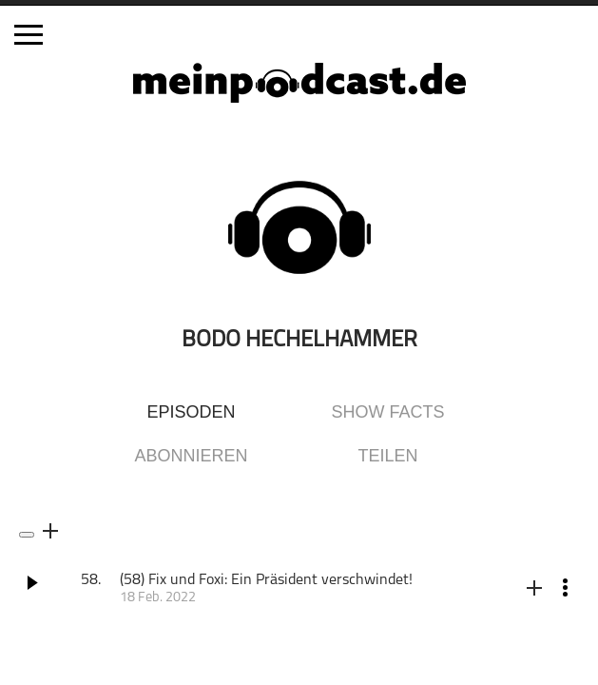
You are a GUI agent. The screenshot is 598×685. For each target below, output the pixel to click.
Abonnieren (190, 455)
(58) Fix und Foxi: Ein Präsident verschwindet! (266, 580)
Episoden (190, 411)
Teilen (387, 455)
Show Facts (388, 411)
